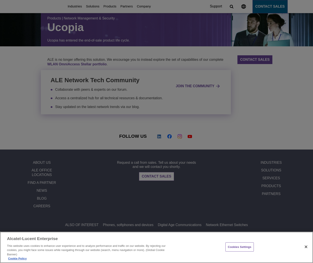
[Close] (306, 247)
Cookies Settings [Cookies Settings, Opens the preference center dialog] (239, 247)
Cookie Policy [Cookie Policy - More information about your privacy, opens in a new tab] (17, 258)
